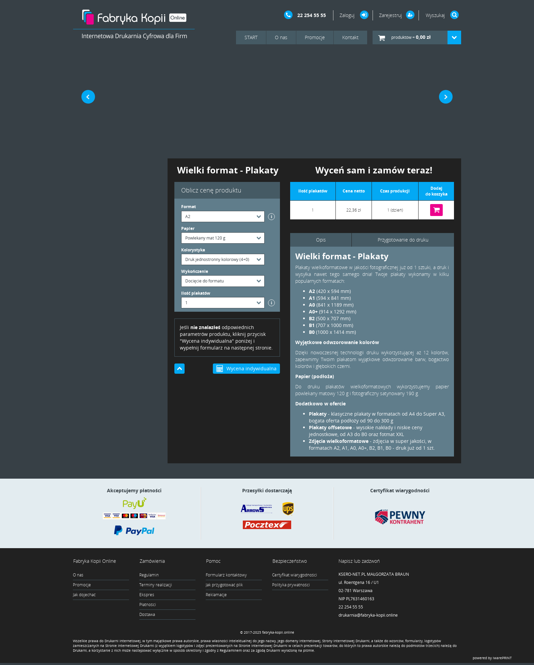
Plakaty (318, 414)
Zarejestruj (390, 15)
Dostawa (147, 615)
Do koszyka (436, 210)
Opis (321, 239)
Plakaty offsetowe (330, 427)
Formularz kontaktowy (226, 575)
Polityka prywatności (291, 585)
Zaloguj (348, 15)
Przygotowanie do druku (403, 239)
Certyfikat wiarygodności (294, 575)
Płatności (147, 605)
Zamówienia (151, 561)
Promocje (315, 37)
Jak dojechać (84, 595)
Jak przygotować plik (224, 585)
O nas (281, 37)
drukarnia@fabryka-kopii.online (368, 615)
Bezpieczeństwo (289, 561)
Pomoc (213, 561)
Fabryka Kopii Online (94, 561)
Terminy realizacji (155, 585)
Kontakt (350, 37)
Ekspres (146, 595)
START (251, 37)
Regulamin (149, 575)
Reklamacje (216, 595)
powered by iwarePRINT (492, 660)
